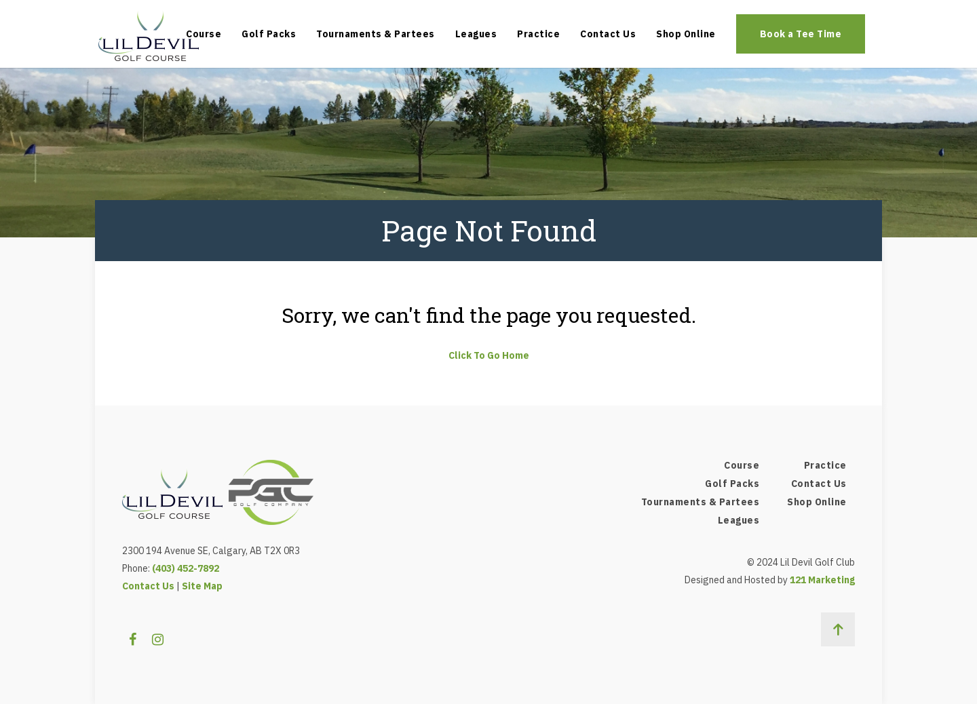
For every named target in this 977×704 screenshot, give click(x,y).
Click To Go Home (488, 355)
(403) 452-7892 (185, 568)
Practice (538, 34)
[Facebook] (132, 639)
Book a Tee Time (801, 34)
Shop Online (686, 34)
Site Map (202, 586)
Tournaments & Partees (375, 34)
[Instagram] (158, 639)
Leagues (476, 34)
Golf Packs (269, 34)
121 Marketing (822, 580)
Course (203, 34)
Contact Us (608, 34)
